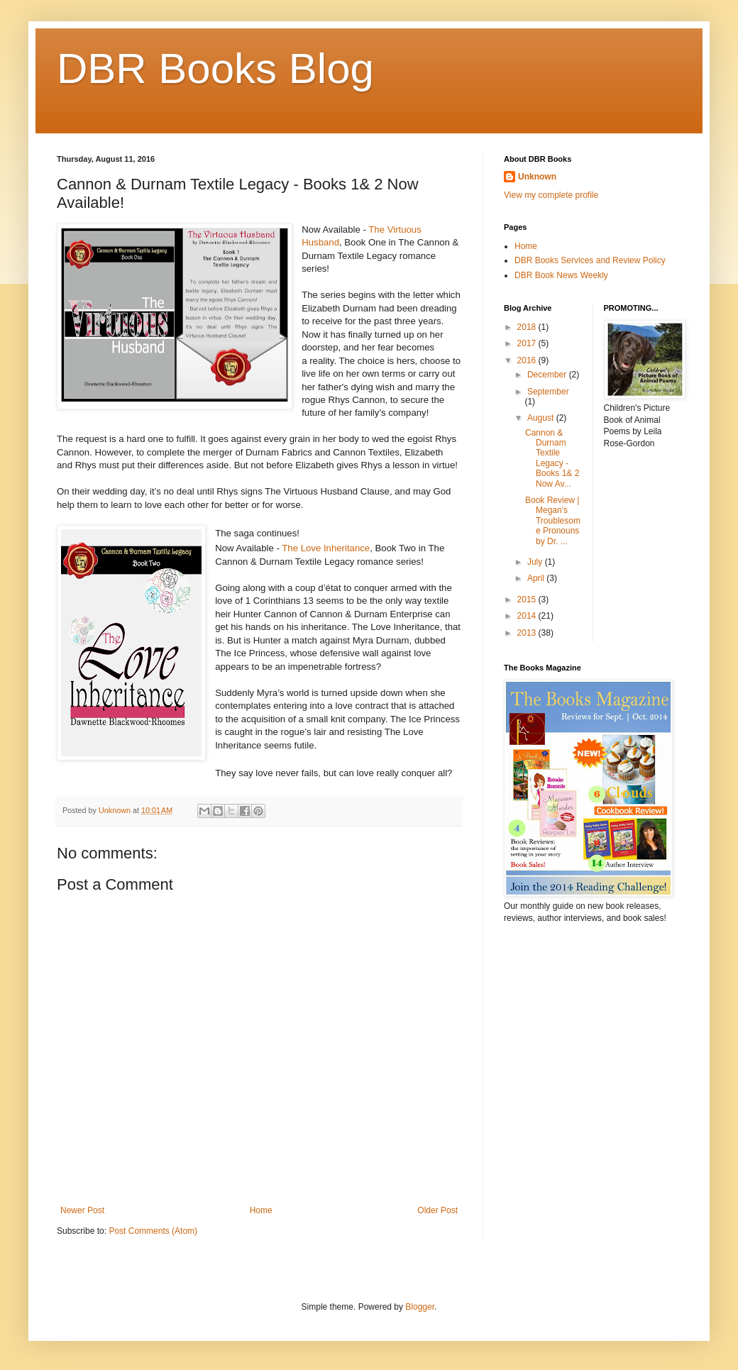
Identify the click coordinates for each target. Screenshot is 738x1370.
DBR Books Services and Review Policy (590, 260)
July (536, 562)
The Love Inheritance (326, 548)
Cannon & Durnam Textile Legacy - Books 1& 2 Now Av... (552, 458)
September (548, 392)
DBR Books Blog (215, 68)
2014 (528, 616)
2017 (528, 343)
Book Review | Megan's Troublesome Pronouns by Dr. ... (552, 520)
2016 (528, 360)
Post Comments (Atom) (153, 1231)
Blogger (419, 1307)
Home (261, 1210)
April (536, 578)
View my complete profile (551, 195)
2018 (528, 327)
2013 (528, 633)
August (541, 418)
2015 (528, 599)
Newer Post (82, 1210)
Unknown (537, 177)
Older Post (437, 1210)
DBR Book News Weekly (561, 275)
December (548, 375)
